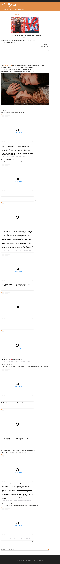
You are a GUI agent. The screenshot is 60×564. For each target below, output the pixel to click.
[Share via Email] (48, 549)
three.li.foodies (15, 399)
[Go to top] (30, 562)
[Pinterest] (56, 1)
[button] (1, 1)
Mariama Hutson (12, 288)
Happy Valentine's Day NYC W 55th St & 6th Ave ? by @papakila (12, 359)
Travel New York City (13, 361)
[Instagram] (26, 556)
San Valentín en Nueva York (7, 65)
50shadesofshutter (11, 156)
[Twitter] (20, 556)
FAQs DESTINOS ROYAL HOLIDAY (19, 9)
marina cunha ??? (12, 194)
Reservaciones (9, 9)
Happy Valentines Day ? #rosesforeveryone (8, 536)
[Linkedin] (57, 1)
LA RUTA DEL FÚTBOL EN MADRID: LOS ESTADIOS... (11, 0)
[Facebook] (13, 556)
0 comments (11, 549)
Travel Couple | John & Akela (11, 500)
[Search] (58, 9)
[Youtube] (58, 1)
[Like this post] (43, 549)
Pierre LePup (12, 538)
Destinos (3, 9)
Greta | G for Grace (13, 250)
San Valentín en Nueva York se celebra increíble (25, 36)
